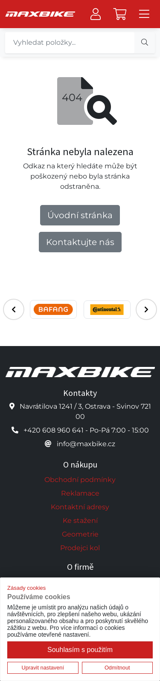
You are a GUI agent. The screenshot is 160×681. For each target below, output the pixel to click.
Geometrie (80, 534)
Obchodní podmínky (80, 480)
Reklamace (80, 493)
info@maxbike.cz (86, 444)
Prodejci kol (80, 548)
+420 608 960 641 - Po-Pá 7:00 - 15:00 (86, 430)
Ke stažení (80, 521)
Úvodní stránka (80, 215)
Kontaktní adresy (80, 507)
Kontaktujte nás (80, 242)
